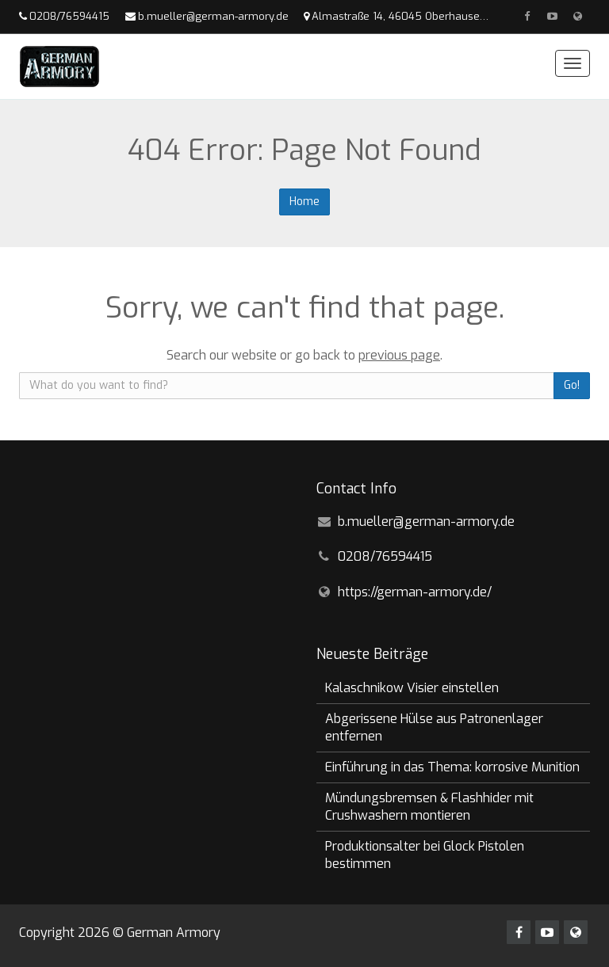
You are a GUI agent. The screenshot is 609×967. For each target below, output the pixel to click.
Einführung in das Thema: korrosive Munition (452, 767)
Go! (572, 385)
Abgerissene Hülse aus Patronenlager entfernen (434, 727)
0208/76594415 (69, 16)
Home (304, 201)
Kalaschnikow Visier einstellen (412, 688)
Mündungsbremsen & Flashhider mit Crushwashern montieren (429, 807)
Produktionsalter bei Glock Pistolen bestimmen (424, 855)
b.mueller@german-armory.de (213, 16)
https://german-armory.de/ (415, 592)
